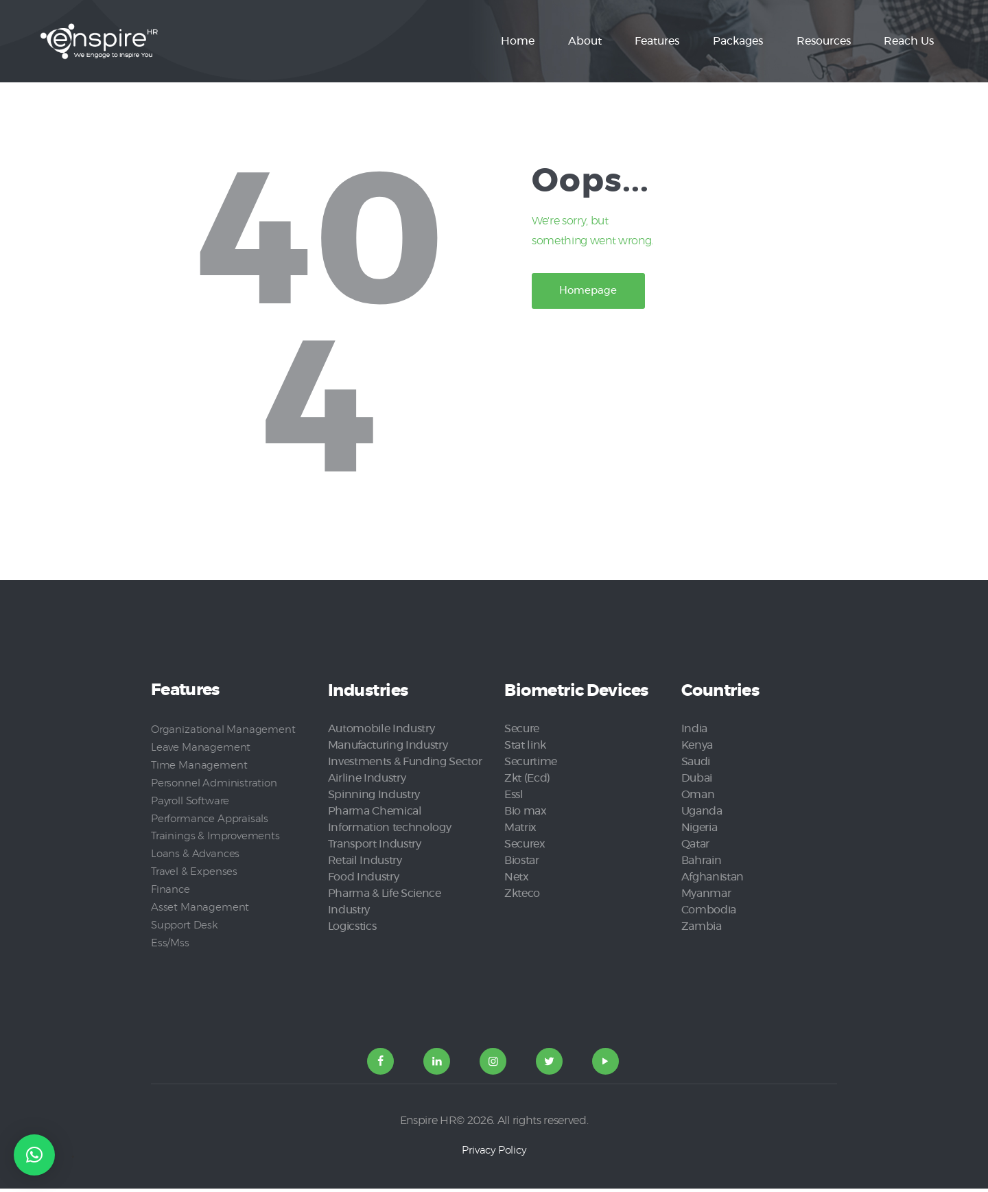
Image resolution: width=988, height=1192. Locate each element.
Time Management (199, 764)
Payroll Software (192, 800)
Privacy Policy (494, 1153)
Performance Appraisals (211, 818)
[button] (34, 1155)
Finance (171, 889)
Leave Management (201, 747)
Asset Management (200, 907)
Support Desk (186, 925)
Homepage (598, 293)
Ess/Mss (170, 942)
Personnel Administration (215, 782)
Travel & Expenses (194, 871)
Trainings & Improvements (217, 835)
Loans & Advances (196, 853)
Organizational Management (223, 729)
